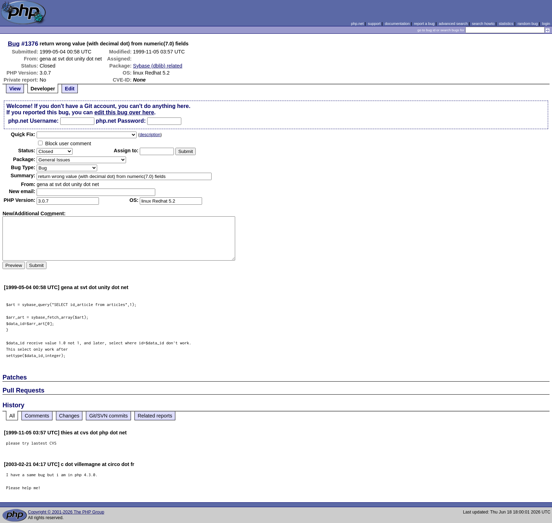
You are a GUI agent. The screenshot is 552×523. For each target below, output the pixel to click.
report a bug (424, 23)
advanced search (453, 23)
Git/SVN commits (108, 416)
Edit (69, 88)
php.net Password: (121, 121)
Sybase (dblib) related (157, 66)
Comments (37, 416)
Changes (69, 416)
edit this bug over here (124, 112)
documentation (397, 23)
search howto (483, 23)
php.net (357, 23)
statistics (506, 23)
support (374, 23)
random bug (528, 23)
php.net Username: (33, 121)
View (15, 88)
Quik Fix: (23, 134)
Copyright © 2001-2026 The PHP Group (66, 512)
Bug (14, 43)
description (149, 134)
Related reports (155, 416)
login (546, 23)
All (12, 416)
